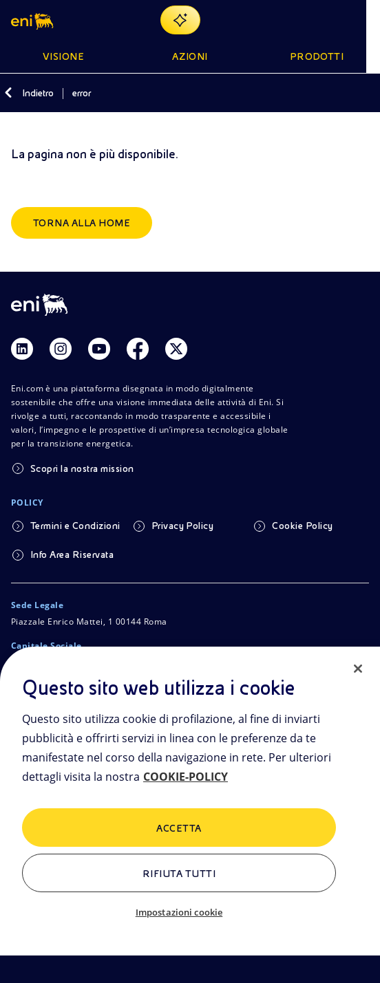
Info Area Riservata (72, 554)
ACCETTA (178, 828)
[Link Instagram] (61, 349)
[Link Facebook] (138, 349)
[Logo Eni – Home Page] (33, 20)
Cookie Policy (302, 525)
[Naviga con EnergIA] (188, 20)
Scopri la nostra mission (82, 468)
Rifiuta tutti (178, 873)
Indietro (38, 92)
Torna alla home (81, 222)
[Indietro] (8, 93)
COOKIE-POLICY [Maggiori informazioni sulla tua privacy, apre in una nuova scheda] (185, 776)
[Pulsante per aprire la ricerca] (327, 20)
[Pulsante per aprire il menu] (360, 20)
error (81, 92)
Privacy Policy (182, 525)
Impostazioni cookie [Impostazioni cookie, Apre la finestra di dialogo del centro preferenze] (179, 912)
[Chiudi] (358, 668)
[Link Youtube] (99, 349)
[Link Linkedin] (22, 349)
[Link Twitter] (176, 349)
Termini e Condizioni (75, 525)
